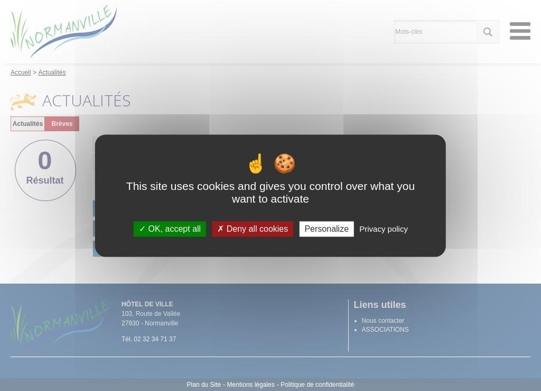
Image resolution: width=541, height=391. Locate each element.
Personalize (326, 228)
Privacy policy (383, 228)
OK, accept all (170, 228)
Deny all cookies (252, 228)
